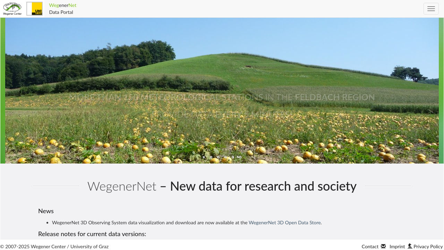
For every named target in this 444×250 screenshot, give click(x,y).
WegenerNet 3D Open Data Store (285, 222)
